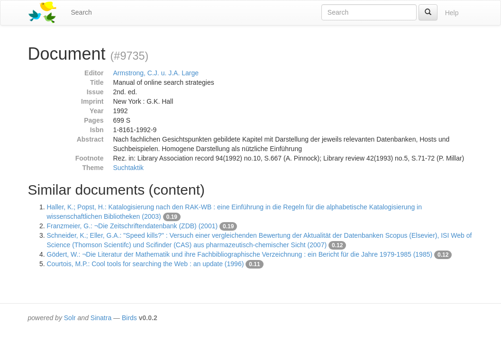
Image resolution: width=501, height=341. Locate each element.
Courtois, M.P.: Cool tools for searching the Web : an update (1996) (145, 264)
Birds (129, 318)
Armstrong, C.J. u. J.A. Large (156, 73)
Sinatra (101, 318)
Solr (70, 318)
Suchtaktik (128, 167)
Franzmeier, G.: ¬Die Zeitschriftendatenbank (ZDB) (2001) (132, 226)
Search (81, 12)
